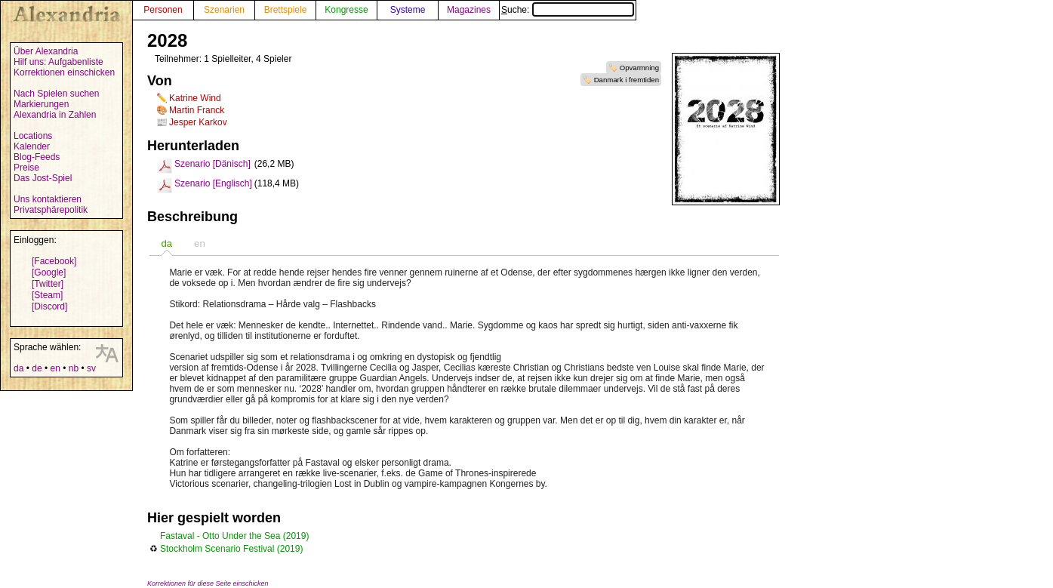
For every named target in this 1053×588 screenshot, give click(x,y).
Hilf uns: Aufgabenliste (58, 62)
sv (91, 368)
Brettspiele (285, 10)
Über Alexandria (46, 51)
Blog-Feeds (37, 157)
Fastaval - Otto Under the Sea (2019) (234, 536)
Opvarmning (639, 67)
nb (74, 368)
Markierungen (41, 104)
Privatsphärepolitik (51, 210)
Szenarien (224, 10)
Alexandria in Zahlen (55, 114)
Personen (162, 10)
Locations (33, 136)
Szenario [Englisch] (213, 183)
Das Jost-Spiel (43, 178)
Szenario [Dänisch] (212, 164)
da (18, 368)
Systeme (408, 10)
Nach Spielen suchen (56, 93)
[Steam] (47, 295)
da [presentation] (166, 243)
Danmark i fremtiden (626, 79)
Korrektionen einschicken (64, 72)
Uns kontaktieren (48, 199)
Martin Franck (196, 110)
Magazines (469, 10)
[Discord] (49, 306)
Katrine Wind (195, 98)
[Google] (49, 272)
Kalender (32, 146)
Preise (26, 167)
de (37, 368)
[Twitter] (47, 284)
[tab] (166, 243)
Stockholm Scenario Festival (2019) (231, 548)
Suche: (567, 10)
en (55, 368)
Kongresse (346, 10)
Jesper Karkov (198, 122)
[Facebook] (54, 261)
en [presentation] (199, 243)
